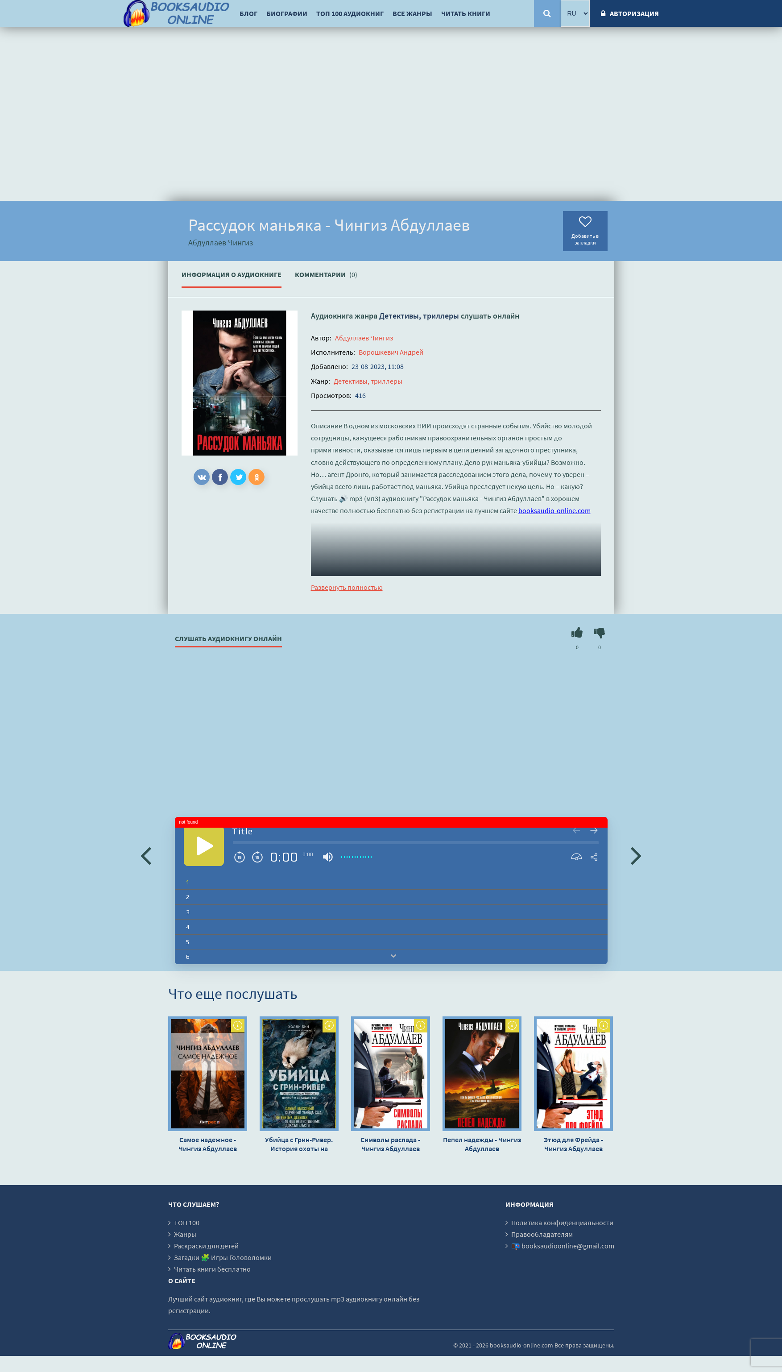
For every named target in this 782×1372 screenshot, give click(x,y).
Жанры (185, 1234)
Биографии (286, 13)
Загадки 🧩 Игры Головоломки (223, 1257)
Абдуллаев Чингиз (364, 337)
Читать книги (465, 13)
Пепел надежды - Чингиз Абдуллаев (482, 1144)
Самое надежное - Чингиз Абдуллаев (207, 1144)
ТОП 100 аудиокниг (350, 13)
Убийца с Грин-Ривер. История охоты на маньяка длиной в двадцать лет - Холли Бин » (299, 1144)
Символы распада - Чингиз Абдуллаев (390, 1144)
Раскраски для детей (206, 1245)
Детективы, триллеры (419, 316)
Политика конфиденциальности (562, 1222)
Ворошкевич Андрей (391, 352)
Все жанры (412, 13)
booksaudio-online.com (554, 510)
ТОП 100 (186, 1222)
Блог (248, 13)
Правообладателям (542, 1234)
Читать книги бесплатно (212, 1268)
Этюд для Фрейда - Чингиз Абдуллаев (573, 1144)
